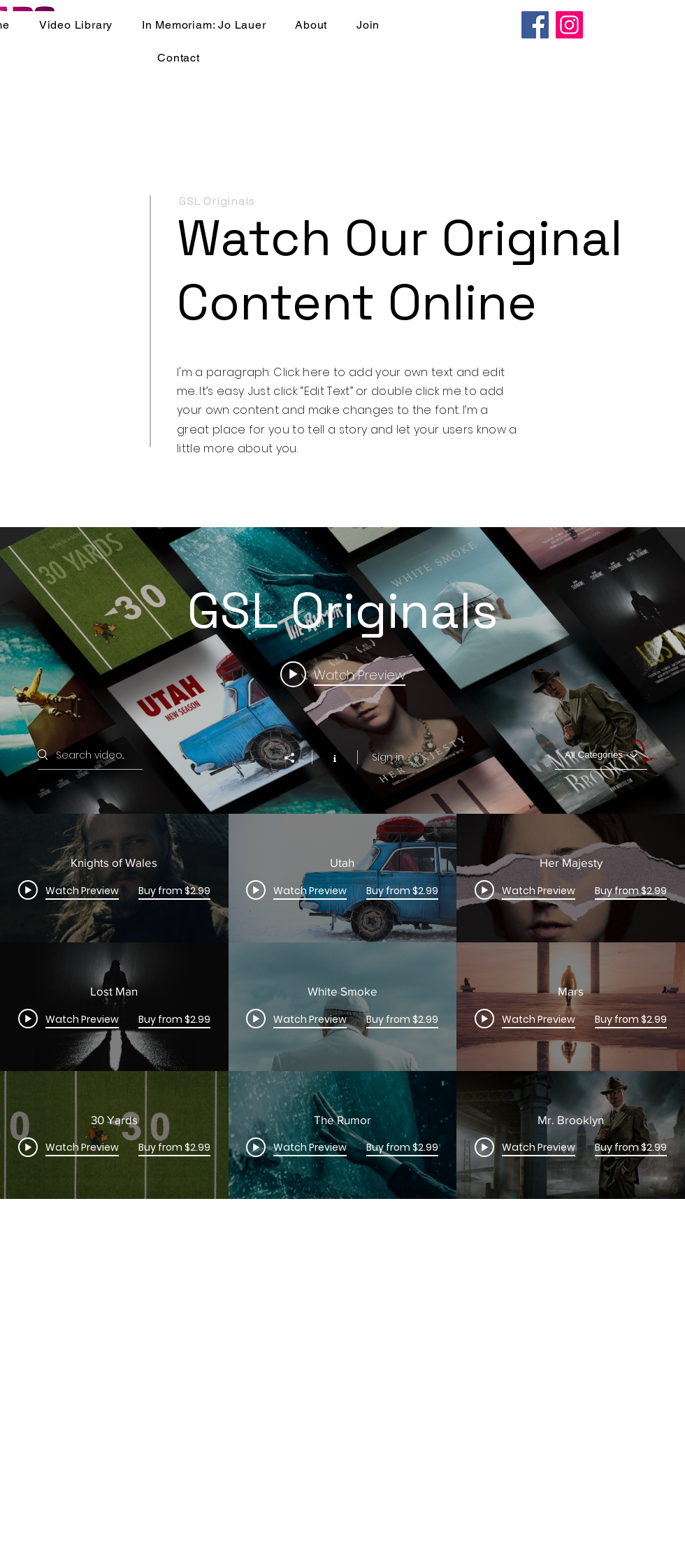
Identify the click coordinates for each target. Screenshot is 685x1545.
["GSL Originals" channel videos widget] (342, 863)
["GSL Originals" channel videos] (342, 1006)
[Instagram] (569, 24)
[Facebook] (535, 24)
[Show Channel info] (334, 757)
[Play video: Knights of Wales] (342, 674)
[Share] (296, 758)
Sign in (388, 757)
